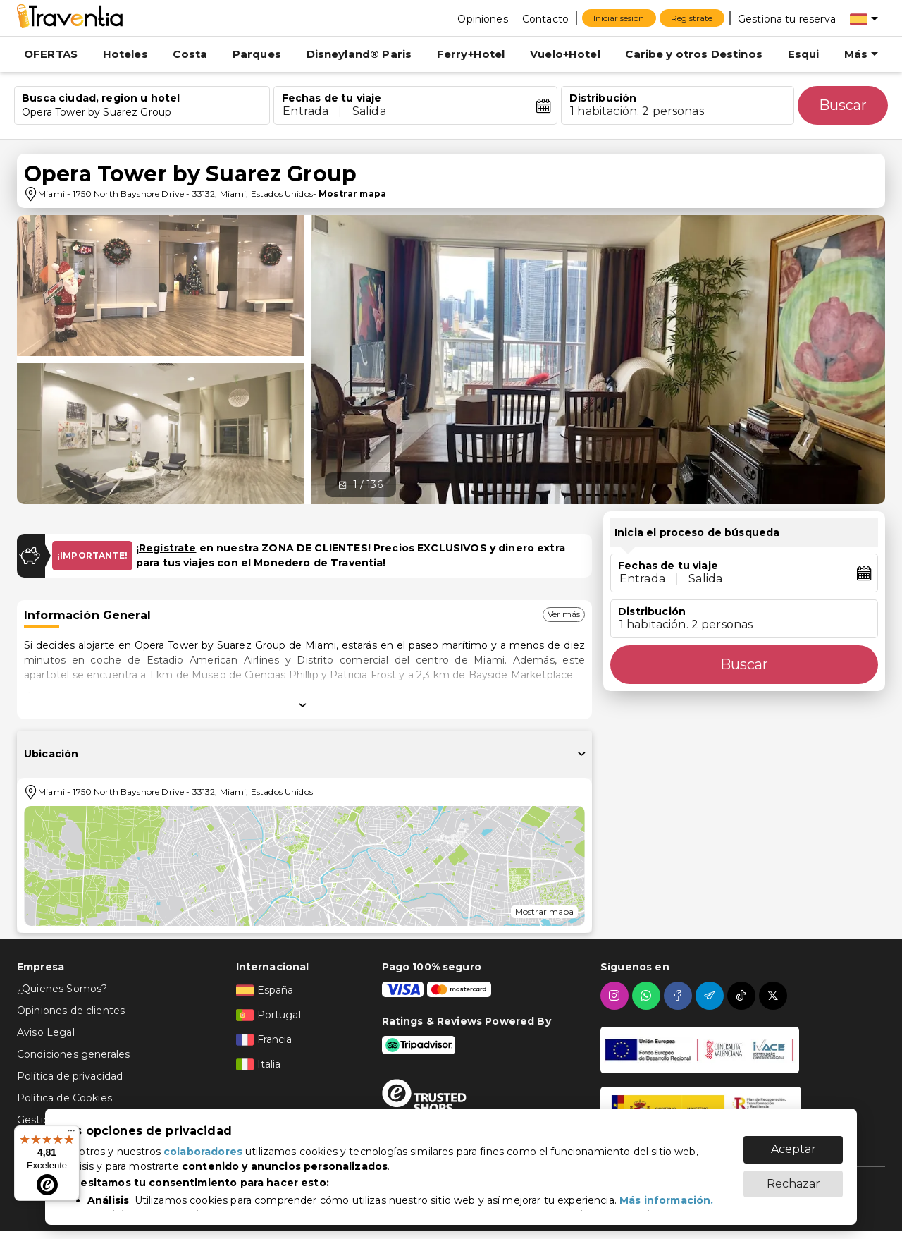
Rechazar (793, 1183)
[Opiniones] (482, 18)
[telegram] (711, 996)
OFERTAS (51, 54)
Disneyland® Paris (359, 54)
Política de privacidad (70, 1076)
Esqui (804, 54)
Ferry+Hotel (471, 54)
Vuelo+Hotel (565, 54)
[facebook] (680, 996)
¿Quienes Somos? (62, 988)
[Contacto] (545, 18)
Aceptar (793, 1149)
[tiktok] (743, 996)
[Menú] (71, 1133)
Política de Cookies (64, 1098)
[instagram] (616, 996)
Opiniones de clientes (71, 1010)
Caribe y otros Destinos (693, 54)
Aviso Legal (46, 1032)
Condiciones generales (73, 1054)
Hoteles (125, 54)
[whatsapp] (648, 996)
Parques (257, 54)
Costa (190, 54)
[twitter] (775, 996)
